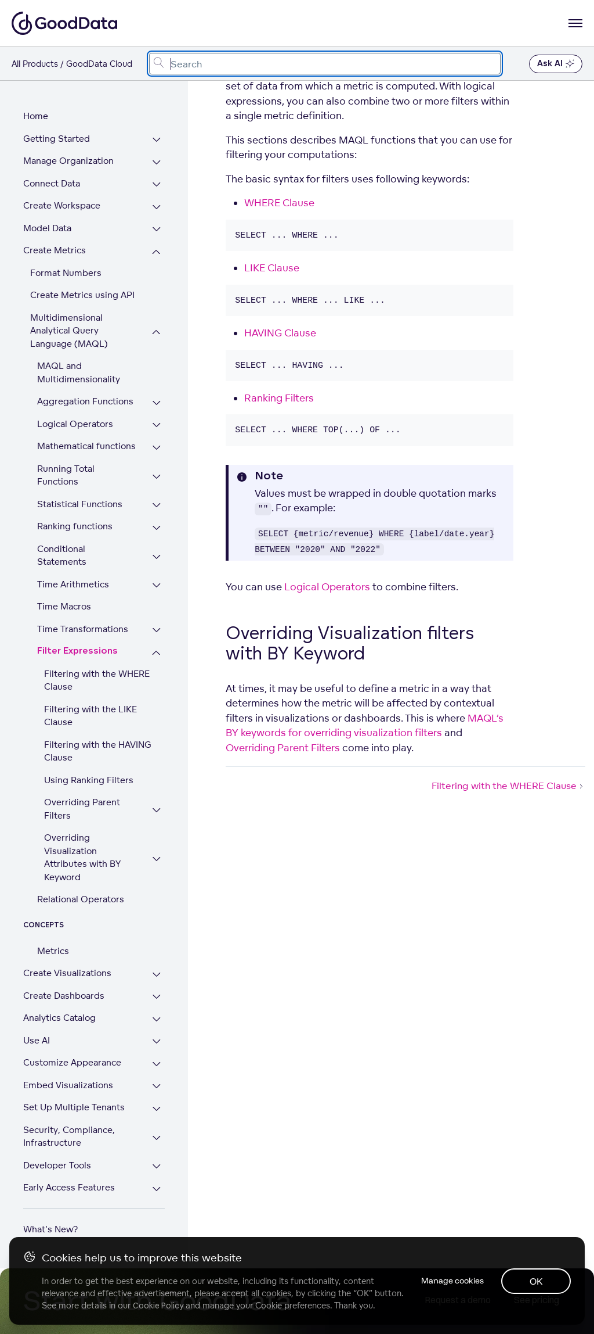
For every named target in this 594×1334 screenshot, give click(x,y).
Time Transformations (82, 615)
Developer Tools (57, 1151)
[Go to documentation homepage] (64, 23)
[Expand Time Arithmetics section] (156, 572)
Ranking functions (75, 526)
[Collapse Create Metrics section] (156, 252)
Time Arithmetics (73, 570)
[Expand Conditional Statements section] (156, 550)
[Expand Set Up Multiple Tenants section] (156, 1096)
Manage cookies (451, 1280)
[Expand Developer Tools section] (156, 1153)
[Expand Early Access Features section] (156, 1176)
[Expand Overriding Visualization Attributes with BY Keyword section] (156, 846)
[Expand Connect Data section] (156, 185)
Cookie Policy (158, 1305)
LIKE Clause (271, 267)
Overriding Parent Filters (82, 796)
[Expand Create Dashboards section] (156, 984)
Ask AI (555, 64)
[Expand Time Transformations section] (156, 617)
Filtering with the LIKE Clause (90, 702)
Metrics (53, 937)
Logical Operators (75, 423)
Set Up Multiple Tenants (74, 1094)
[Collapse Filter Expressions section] (156, 640)
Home (35, 115)
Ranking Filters (279, 398)
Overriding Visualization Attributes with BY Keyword (82, 844)
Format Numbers (66, 272)
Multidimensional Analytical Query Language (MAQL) (69, 330)
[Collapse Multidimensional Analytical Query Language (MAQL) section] (156, 332)
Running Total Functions (66, 475)
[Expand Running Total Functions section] (156, 476)
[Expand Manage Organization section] (156, 162)
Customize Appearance (72, 1049)
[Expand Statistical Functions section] (156, 506)
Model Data (47, 228)
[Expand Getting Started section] (156, 140)
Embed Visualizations (68, 1071)
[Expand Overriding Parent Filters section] (156, 797)
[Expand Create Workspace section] (156, 207)
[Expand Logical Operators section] (156, 425)
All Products (35, 64)
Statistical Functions (79, 504)
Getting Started (56, 138)
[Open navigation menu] (575, 23)
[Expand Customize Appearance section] (156, 1051)
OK (536, 1281)
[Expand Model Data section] (156, 230)
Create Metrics (54, 250)
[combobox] (325, 63)
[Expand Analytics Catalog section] (156, 1006)
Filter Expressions (77, 638)
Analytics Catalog (59, 1004)
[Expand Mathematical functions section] (156, 448)
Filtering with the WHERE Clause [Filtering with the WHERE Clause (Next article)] (508, 785)
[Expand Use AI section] (156, 1029)
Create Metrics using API (82, 294)
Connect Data (51, 183)
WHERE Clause (279, 202)
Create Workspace (61, 205)
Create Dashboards (63, 982)
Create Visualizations (67, 960)
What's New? (50, 1215)
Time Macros (64, 593)
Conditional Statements (87, 548)
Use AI (36, 1026)
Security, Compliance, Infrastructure (69, 1123)
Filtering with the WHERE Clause (97, 667)
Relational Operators (80, 886)
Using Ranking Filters (88, 766)
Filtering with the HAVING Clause (97, 738)
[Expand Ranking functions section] (156, 528)
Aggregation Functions (85, 401)
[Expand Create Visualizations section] (156, 962)
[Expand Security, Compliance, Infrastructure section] (156, 1124)
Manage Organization (68, 160)
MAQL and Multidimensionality (78, 372)
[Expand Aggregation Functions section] (156, 403)
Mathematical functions (86, 445)
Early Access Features (69, 1174)
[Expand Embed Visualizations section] (156, 1073)
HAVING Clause (280, 333)
